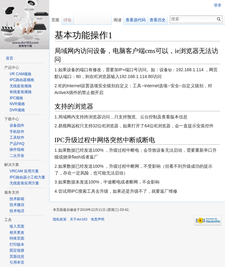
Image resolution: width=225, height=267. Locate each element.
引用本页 (17, 262)
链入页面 (17, 226)
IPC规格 (16, 98)
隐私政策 (59, 219)
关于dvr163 (78, 219)
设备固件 (17, 125)
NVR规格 (17, 104)
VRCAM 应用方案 (24, 171)
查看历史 (158, 20)
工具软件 (17, 137)
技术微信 (17, 205)
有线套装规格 (21, 92)
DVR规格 (17, 110)
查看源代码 (136, 20)
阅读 (118, 20)
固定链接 (17, 250)
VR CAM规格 (20, 74)
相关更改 (17, 232)
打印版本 (17, 244)
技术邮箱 (17, 199)
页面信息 (17, 256)
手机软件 (17, 131)
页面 (55, 20)
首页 (9, 58)
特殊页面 (17, 238)
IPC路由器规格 (22, 80)
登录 (217, 5)
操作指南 (17, 149)
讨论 (67, 20)
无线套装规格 (21, 86)
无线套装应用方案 (24, 183)
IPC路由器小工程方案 (27, 177)
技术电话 (17, 211)
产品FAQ (17, 144)
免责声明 (97, 219)
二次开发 (17, 156)
